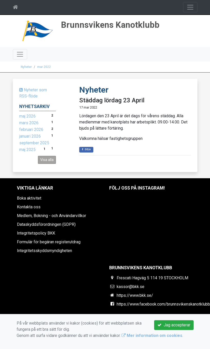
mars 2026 (28, 122)
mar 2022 (44, 67)
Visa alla (47, 160)
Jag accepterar (173, 325)
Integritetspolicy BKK (36, 233)
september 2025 (34, 142)
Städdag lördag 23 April (111, 100)
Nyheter (26, 67)
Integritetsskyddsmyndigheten (44, 250)
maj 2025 (27, 149)
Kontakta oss (29, 206)
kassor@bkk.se (130, 286)
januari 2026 (30, 136)
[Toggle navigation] (190, 7)
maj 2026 (27, 116)
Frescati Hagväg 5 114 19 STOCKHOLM (152, 277)
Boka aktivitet (29, 198)
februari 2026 (31, 129)
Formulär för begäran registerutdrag (49, 241)
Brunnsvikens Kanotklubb (110, 25)
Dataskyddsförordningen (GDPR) (46, 224)
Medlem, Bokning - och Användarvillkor (51, 215)
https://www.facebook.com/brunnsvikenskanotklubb (163, 304)
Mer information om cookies (152, 335)
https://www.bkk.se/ (135, 295)
